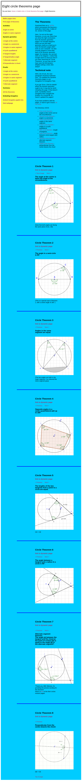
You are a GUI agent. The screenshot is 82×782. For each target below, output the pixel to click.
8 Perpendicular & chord (11, 63)
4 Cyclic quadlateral (10, 50)
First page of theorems (11, 22)
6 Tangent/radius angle (11, 57)
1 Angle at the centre (10, 41)
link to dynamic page (43, 170)
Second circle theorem (46, 116)
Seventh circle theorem (47, 138)
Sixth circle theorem (46, 133)
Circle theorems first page (34, 11)
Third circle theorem (46, 120)
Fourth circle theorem (46, 125)
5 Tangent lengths (9, 54)
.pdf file (51, 25)
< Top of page (39, 173)
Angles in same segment (11, 33)
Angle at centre (8, 30)
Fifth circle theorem (45, 130)
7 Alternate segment (10, 60)
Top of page (39, 777)
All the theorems (9, 92)
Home (13, 11)
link (42, 691)
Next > (49, 173)
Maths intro (21, 11)
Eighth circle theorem (46, 143)
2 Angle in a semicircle (11, 44)
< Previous (38, 250)
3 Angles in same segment (12, 47)
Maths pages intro (9, 18)
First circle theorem (46, 111)
